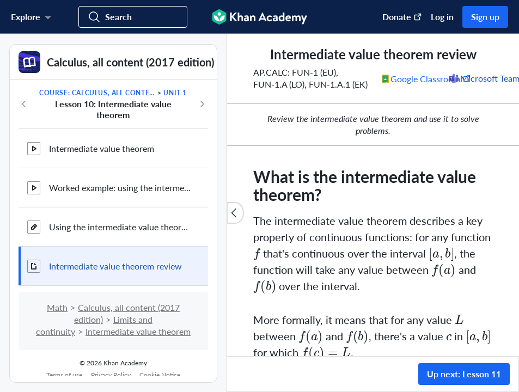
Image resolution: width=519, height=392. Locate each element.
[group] (373, 195)
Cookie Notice (159, 375)
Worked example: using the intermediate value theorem (120, 187)
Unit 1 (175, 93)
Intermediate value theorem (101, 148)
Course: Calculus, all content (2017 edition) (97, 93)
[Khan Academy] (259, 17)
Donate (402, 16)
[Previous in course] (23, 104)
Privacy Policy (111, 375)
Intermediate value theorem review (115, 266)
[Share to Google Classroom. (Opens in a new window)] (426, 78)
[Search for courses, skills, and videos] (132, 17)
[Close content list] (235, 213)
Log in (442, 16)
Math (57, 307)
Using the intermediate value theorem (120, 227)
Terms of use (64, 375)
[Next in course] (202, 104)
